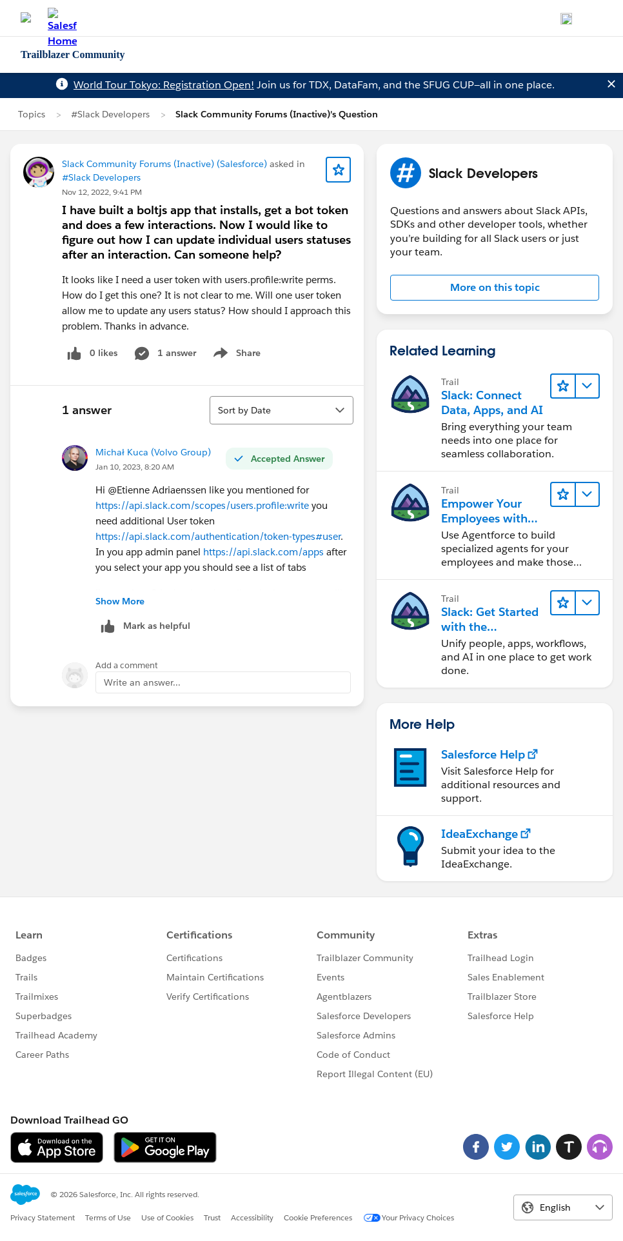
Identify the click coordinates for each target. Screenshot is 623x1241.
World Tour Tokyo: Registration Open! (164, 85)
